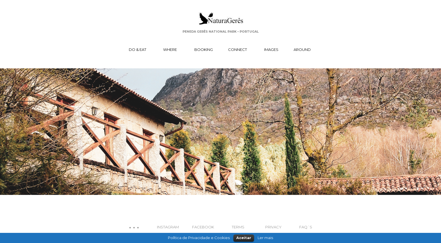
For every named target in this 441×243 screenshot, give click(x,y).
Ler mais (265, 237)
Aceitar (243, 237)
